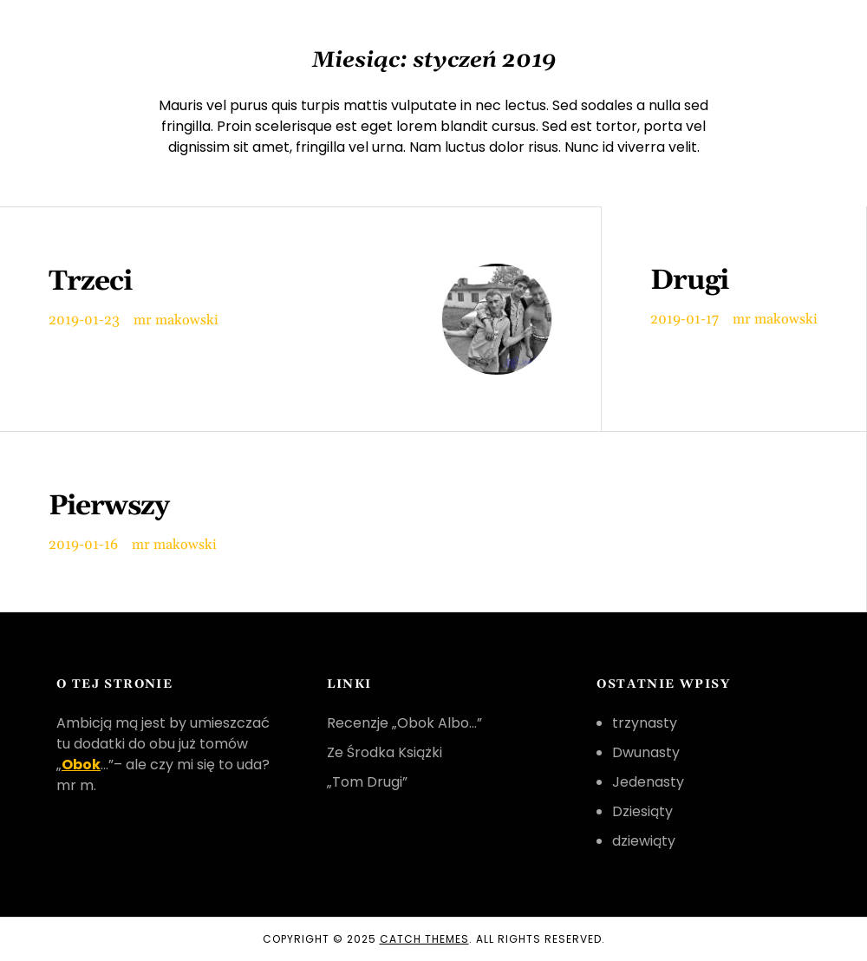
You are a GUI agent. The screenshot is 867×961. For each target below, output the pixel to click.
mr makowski (176, 320)
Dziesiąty (642, 811)
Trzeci (90, 282)
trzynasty (644, 723)
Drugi (689, 281)
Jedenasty (648, 782)
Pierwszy (109, 506)
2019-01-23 (84, 320)
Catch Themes (424, 939)
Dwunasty (646, 752)
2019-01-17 (684, 319)
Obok (81, 765)
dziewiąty (643, 841)
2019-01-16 (83, 544)
